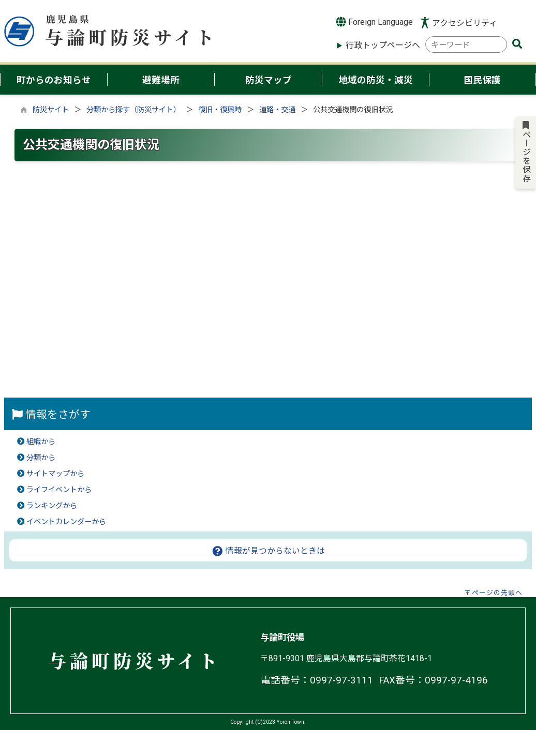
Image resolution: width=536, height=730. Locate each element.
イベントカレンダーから (66, 522)
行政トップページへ (383, 45)
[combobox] (466, 44)
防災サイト (51, 109)
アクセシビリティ (464, 23)
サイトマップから (55, 473)
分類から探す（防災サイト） (133, 109)
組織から (40, 441)
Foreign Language (374, 22)
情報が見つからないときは (268, 551)
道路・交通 (277, 109)
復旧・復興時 (220, 109)
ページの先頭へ (497, 593)
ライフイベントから (59, 489)
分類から (40, 457)
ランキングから (51, 505)
